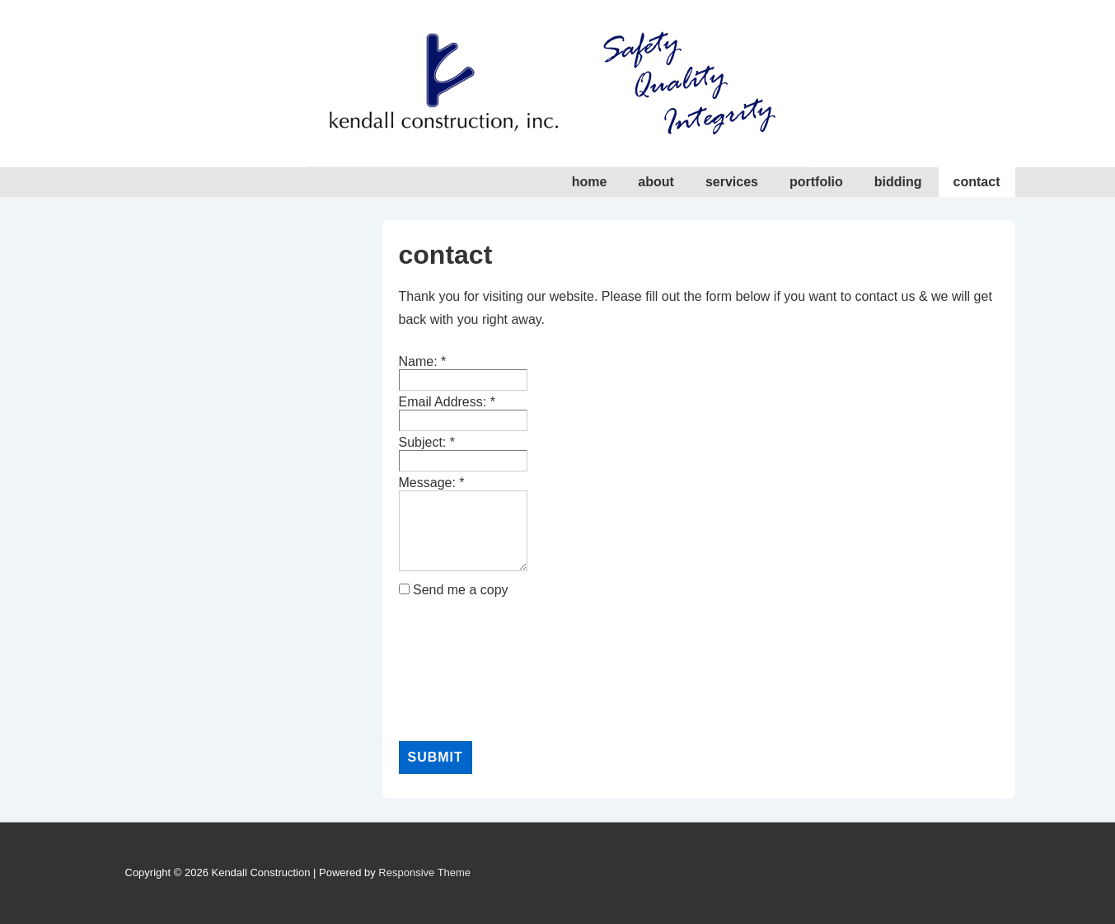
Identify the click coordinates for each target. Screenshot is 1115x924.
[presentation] (466, 669)
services (731, 182)
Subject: (427, 442)
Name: (423, 361)
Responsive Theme (424, 872)
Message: (432, 483)
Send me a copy (460, 590)
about (656, 182)
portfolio (816, 182)
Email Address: (447, 402)
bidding (898, 182)
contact (976, 182)
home (589, 182)
